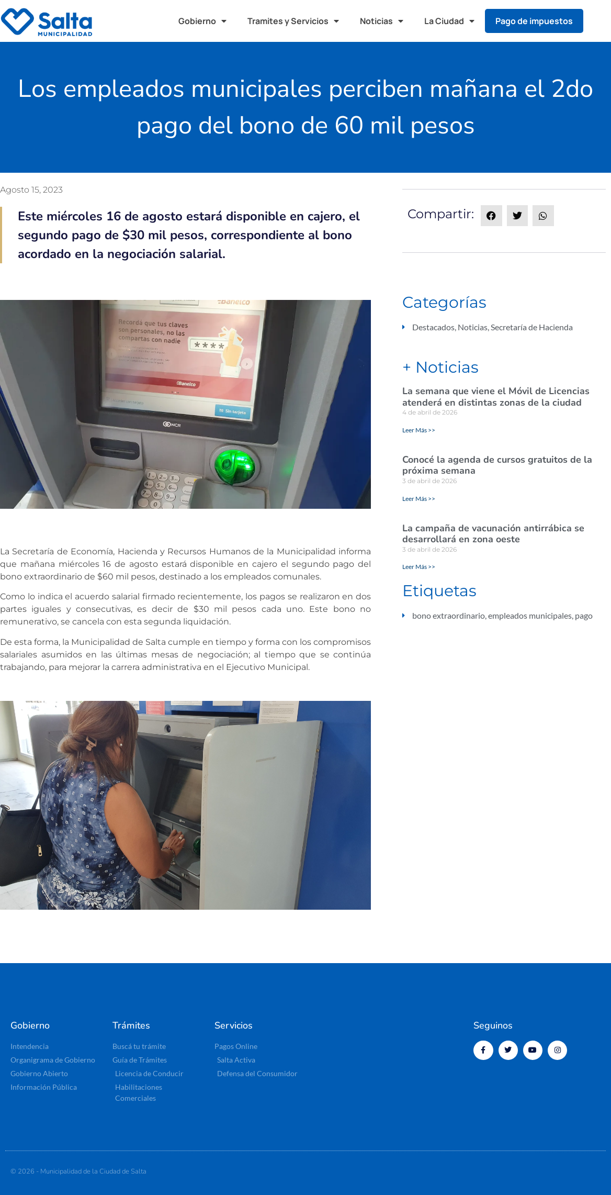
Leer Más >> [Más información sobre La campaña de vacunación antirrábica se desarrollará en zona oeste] (418, 567)
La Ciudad (449, 21)
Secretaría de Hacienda (532, 327)
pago (584, 615)
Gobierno (202, 21)
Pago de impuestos (534, 21)
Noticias (381, 21)
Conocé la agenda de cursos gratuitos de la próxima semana (497, 465)
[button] (600, 20)
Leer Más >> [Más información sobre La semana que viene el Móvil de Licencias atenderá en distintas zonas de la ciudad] (418, 430)
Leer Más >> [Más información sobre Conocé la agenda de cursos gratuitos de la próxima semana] (418, 498)
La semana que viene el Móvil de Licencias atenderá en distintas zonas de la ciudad (496, 397)
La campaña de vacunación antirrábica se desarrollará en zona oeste (493, 534)
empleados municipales (530, 615)
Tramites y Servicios (293, 21)
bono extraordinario (448, 615)
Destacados (433, 327)
